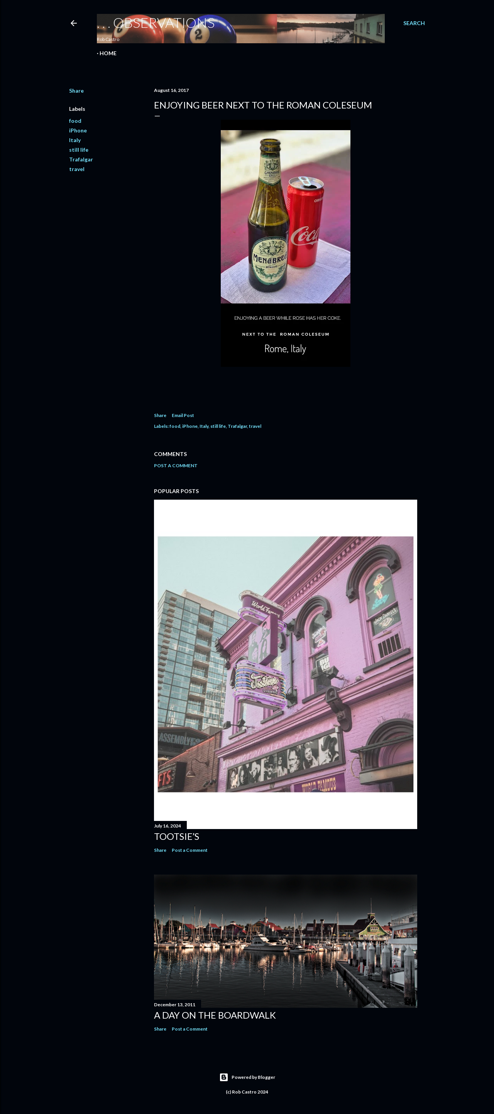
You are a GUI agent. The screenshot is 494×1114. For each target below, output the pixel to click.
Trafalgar (81, 159)
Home (108, 53)
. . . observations (156, 22)
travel (77, 169)
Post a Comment (176, 465)
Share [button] (76, 90)
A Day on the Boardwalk (215, 1015)
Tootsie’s (176, 836)
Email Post (183, 415)
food (75, 120)
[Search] (414, 23)
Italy (75, 140)
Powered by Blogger (247, 1077)
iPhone (78, 130)
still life (78, 149)
